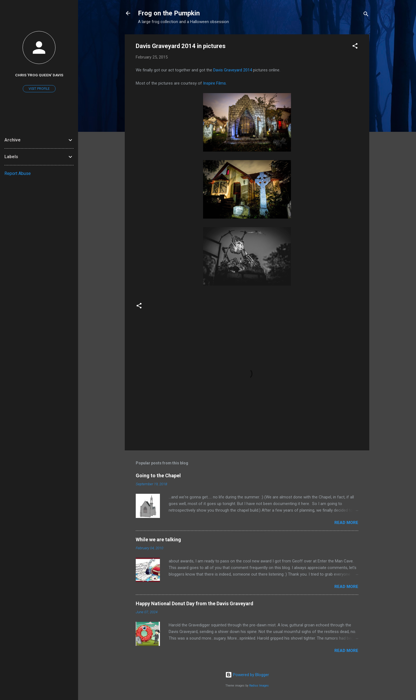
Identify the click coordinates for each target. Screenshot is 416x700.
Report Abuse (17, 173)
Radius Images (259, 685)
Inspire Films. (215, 83)
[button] (355, 47)
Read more (346, 522)
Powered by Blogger (247, 674)
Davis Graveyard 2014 (232, 70)
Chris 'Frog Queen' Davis (39, 75)
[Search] (366, 15)
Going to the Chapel (158, 475)
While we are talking (158, 539)
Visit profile (39, 89)
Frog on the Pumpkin (169, 13)
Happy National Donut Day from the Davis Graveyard (194, 603)
